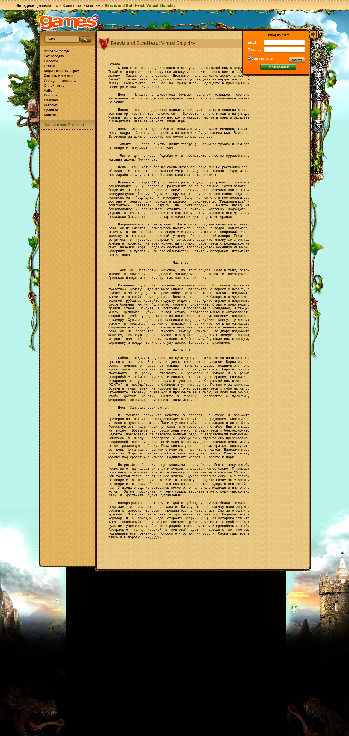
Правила (51, 110)
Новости (51, 61)
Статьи (49, 66)
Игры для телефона (60, 81)
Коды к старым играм (81, 5)
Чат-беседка (54, 56)
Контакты (51, 115)
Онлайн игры (54, 86)
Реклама (51, 105)
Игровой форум (57, 51)
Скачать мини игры (59, 76)
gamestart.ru (47, 5)
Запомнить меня (264, 59)
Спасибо (51, 100)
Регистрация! (278, 67)
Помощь (50, 95)
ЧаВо (48, 90)
